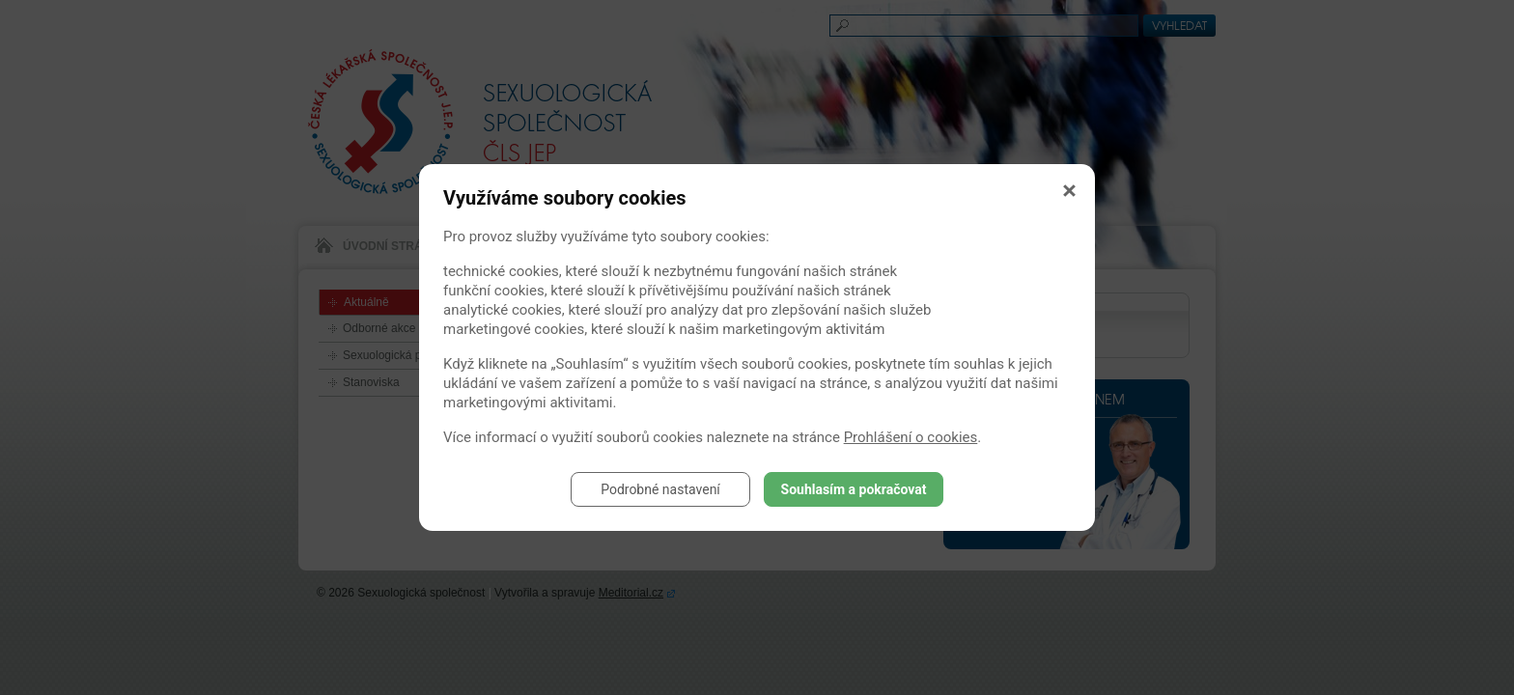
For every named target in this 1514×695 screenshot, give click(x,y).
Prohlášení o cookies (911, 437)
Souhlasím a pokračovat (854, 489)
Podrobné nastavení (660, 489)
